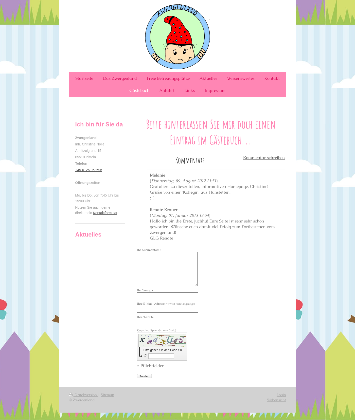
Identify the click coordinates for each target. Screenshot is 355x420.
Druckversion (83, 394)
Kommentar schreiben (264, 157)
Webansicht (276, 400)
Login (281, 394)
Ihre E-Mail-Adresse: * (166, 304)
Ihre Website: (145, 317)
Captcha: (156, 330)
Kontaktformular (105, 213)
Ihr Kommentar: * (149, 250)
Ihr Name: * (145, 290)
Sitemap (107, 394)
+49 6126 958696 (88, 170)
